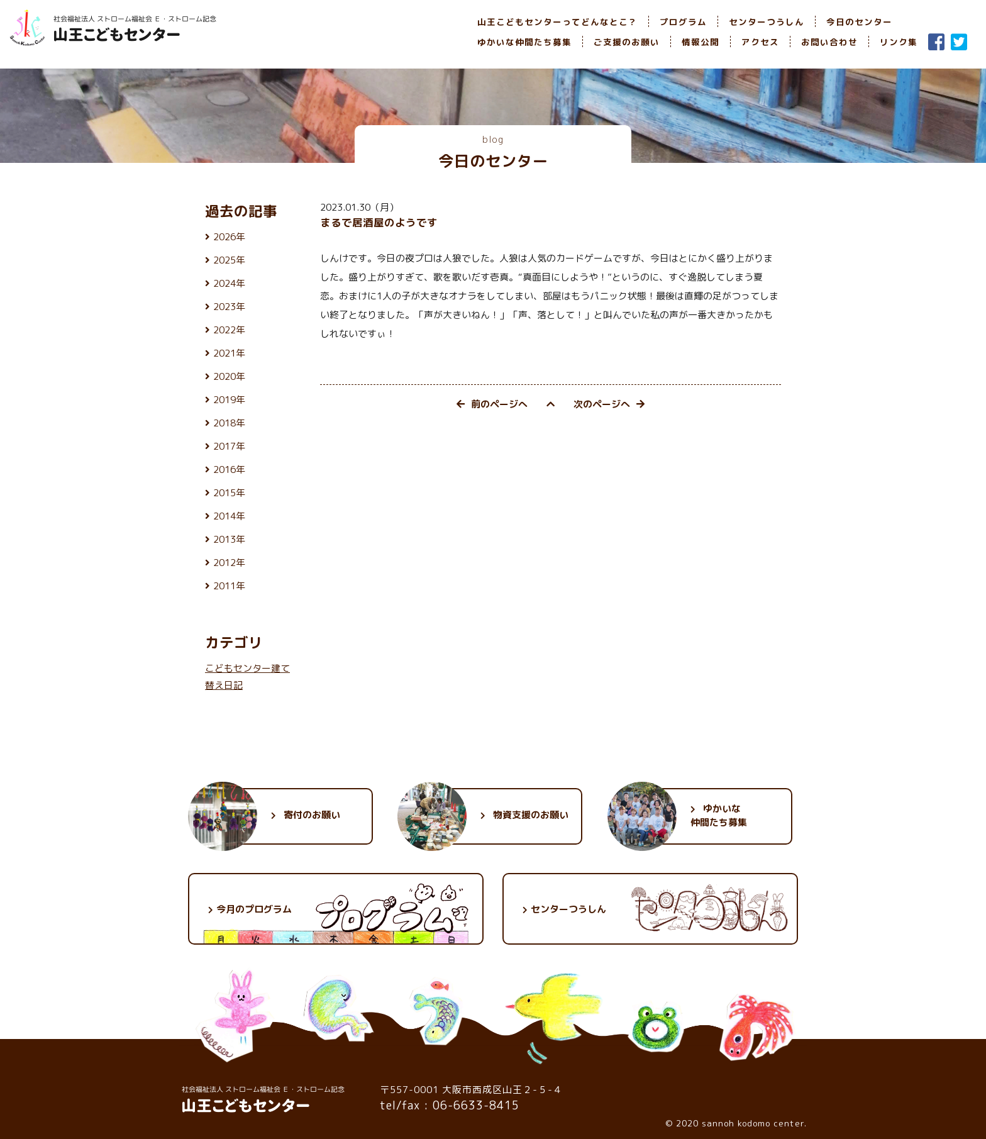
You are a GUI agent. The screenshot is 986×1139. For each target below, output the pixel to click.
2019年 (229, 399)
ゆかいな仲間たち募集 (524, 42)
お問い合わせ (829, 42)
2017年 (229, 446)
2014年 (229, 516)
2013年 (229, 539)
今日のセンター (859, 22)
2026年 (229, 236)
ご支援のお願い (627, 42)
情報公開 (700, 42)
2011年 (229, 585)
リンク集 (898, 42)
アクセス (760, 42)
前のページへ (492, 404)
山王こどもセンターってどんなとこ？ (557, 22)
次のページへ (609, 404)
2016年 (229, 469)
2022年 (229, 329)
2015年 (229, 492)
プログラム (683, 22)
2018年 (229, 423)
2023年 (229, 306)
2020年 (229, 376)
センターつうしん (766, 22)
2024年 (229, 283)
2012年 (229, 562)
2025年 (229, 260)
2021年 (229, 353)
